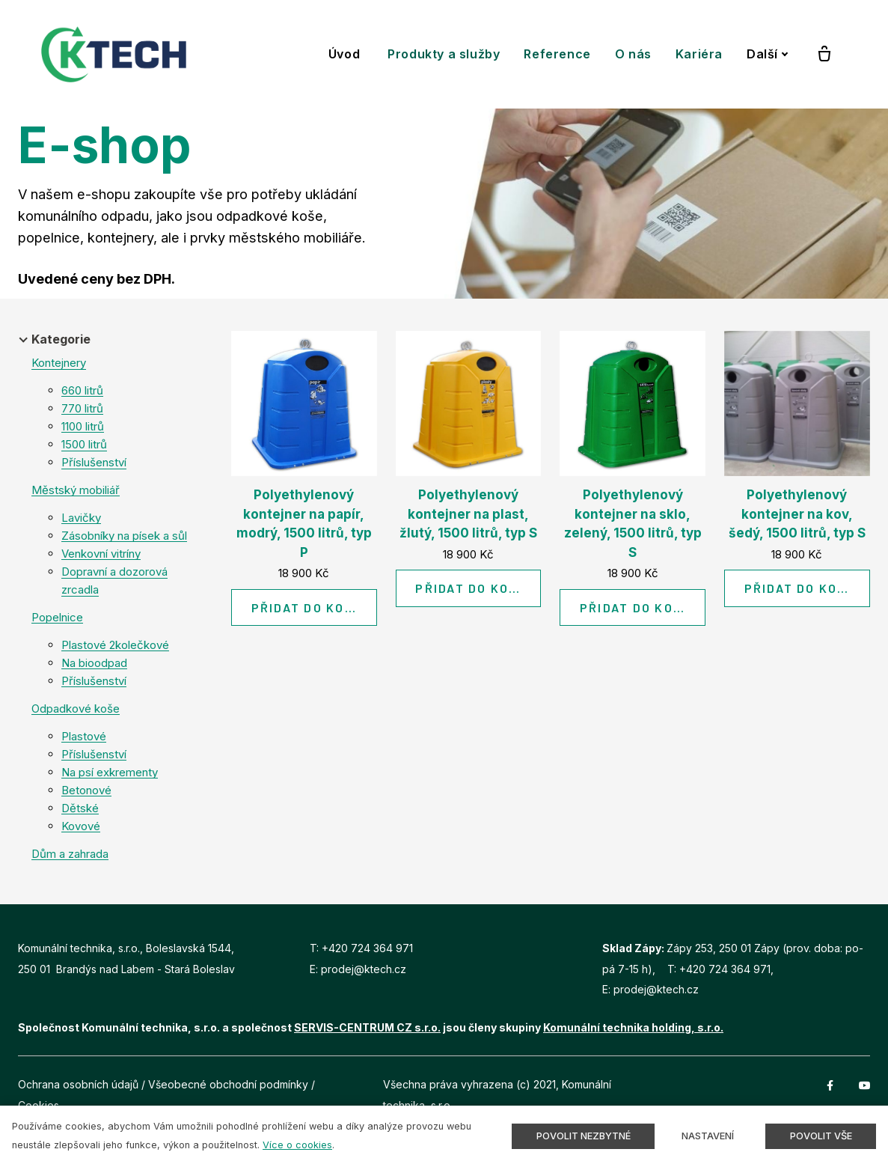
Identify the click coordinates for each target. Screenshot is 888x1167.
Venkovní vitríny (101, 553)
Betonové (86, 790)
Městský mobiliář (75, 490)
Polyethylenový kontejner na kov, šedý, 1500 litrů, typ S (797, 513)
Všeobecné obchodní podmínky (228, 1084)
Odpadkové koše (75, 708)
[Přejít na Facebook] (830, 1084)
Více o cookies (297, 1145)
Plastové (83, 736)
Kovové (80, 826)
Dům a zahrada (69, 854)
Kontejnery (58, 363)
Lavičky (81, 518)
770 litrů (82, 408)
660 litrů (82, 390)
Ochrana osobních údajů (78, 1084)
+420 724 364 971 (367, 948)
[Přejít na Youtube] (865, 1084)
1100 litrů (82, 426)
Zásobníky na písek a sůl (124, 535)
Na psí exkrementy (109, 772)
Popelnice (57, 617)
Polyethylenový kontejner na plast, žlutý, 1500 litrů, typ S (468, 513)
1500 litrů (84, 444)
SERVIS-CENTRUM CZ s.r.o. (367, 1027)
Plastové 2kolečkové (115, 645)
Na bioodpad (94, 663)
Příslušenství (93, 462)
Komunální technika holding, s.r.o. (633, 1027)
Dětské (80, 808)
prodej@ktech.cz (363, 969)
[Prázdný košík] (824, 54)
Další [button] (768, 53)
